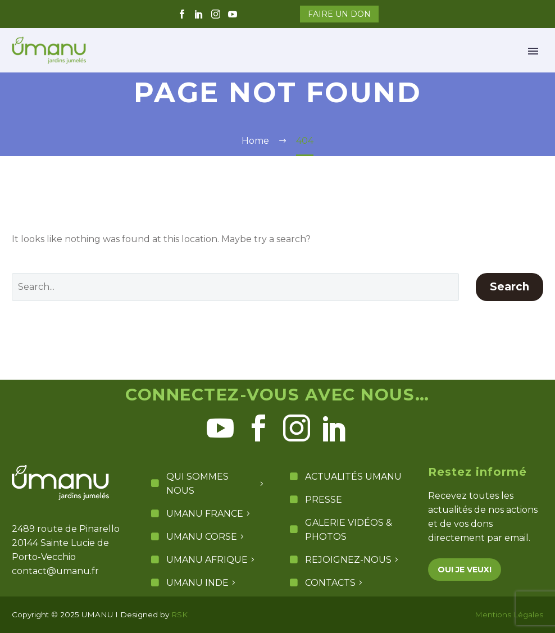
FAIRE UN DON (339, 14)
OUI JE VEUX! (465, 569)
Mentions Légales (509, 614)
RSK (179, 614)
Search (509, 286)
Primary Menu (533, 51)
